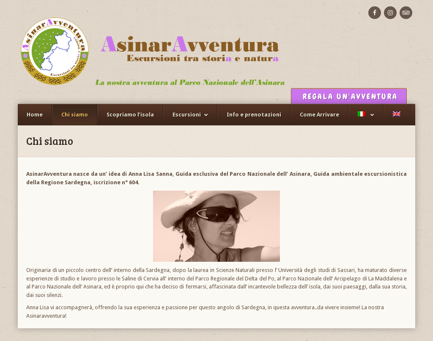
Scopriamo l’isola (130, 114)
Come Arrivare (319, 114)
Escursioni (187, 114)
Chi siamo (74, 114)
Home (35, 114)
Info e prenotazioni (254, 114)
